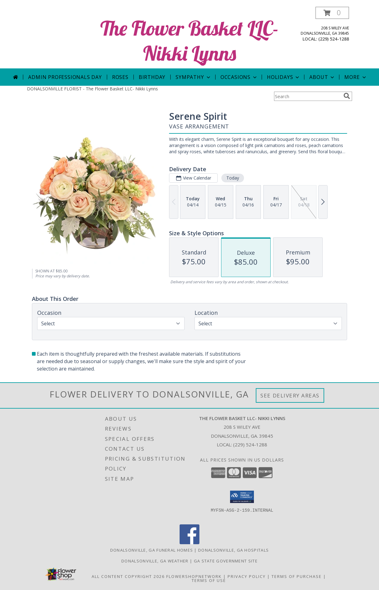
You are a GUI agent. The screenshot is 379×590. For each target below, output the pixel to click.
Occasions (239, 77)
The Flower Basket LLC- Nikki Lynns (189, 40)
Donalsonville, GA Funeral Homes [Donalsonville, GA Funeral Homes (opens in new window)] (151, 550)
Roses (120, 77)
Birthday (152, 77)
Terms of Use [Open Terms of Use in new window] (209, 580)
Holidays (283, 77)
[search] (347, 96)
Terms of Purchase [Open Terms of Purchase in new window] (297, 576)
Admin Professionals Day (65, 77)
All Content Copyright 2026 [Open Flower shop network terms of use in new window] (128, 576)
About (322, 77)
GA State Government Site (226, 561)
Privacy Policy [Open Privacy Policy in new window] (247, 576)
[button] (332, 13)
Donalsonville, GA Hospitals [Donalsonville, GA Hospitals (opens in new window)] (233, 550)
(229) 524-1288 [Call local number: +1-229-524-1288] (333, 39)
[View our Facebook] (189, 542)
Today (232, 178)
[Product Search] (307, 96)
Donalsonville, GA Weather (155, 561)
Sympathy (193, 77)
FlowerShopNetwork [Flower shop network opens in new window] (194, 576)
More (355, 77)
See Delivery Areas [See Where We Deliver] (290, 395)
